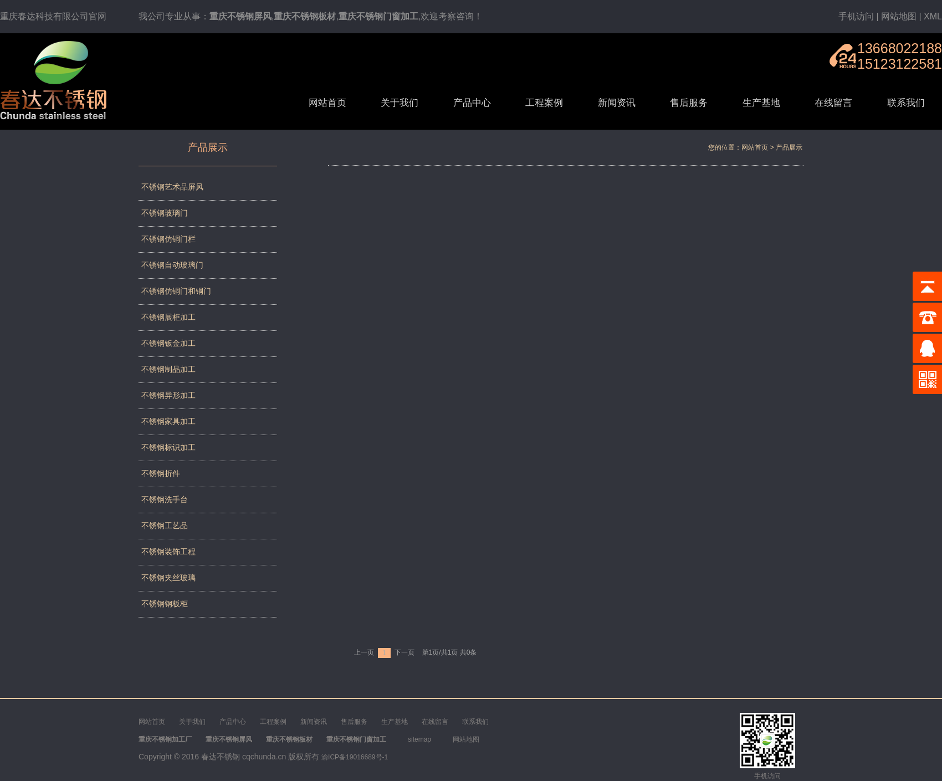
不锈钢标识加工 (168, 447)
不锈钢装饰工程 (168, 551)
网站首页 (327, 103)
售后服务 (689, 103)
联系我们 (906, 103)
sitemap (419, 739)
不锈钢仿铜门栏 (168, 238)
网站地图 (899, 16)
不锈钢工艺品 (164, 525)
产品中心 (472, 103)
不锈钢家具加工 (168, 421)
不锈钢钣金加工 (168, 343)
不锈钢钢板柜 (164, 603)
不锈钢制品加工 (168, 369)
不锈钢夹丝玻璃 (168, 577)
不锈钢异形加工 (168, 395)
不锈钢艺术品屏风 (172, 186)
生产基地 (761, 103)
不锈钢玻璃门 (164, 212)
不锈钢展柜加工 (168, 317)
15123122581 (899, 64)
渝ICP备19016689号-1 (354, 757)
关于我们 (399, 103)
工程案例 (544, 103)
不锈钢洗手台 (164, 499)
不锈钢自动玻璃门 (172, 265)
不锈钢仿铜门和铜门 (176, 291)
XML (933, 16)
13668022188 (899, 48)
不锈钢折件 (160, 473)
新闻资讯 (617, 103)
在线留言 (833, 103)
